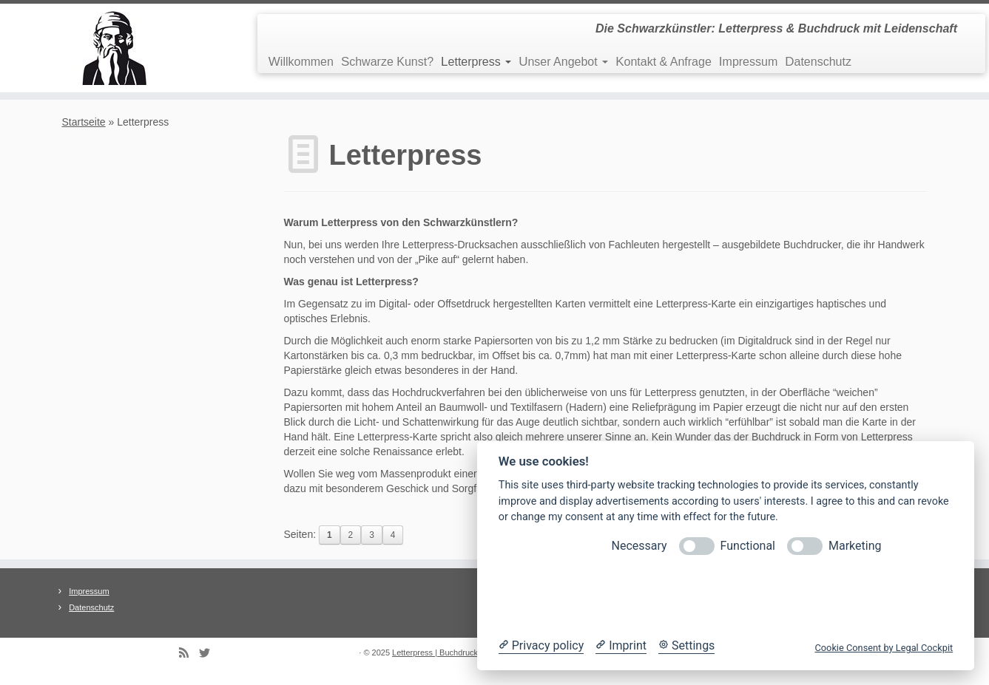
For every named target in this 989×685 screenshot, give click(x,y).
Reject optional (609, 596)
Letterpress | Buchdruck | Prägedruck (459, 652)
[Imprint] (621, 645)
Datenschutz (818, 62)
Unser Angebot (563, 62)
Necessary (639, 546)
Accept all (842, 596)
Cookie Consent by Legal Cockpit (883, 647)
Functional (747, 546)
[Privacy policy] (541, 645)
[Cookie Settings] (686, 645)
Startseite (84, 122)
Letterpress (476, 62)
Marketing (854, 546)
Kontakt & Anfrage (663, 62)
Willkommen (301, 62)
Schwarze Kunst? (387, 62)
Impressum (748, 62)
